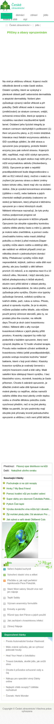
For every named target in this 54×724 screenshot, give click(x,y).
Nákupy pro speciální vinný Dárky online (23, 680)
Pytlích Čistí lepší (15, 504)
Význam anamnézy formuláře (22, 603)
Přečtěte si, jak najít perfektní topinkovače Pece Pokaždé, (22, 581)
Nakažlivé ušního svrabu (24, 470)
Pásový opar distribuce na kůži (32, 466)
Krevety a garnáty (16, 609)
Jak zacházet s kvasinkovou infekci (25, 620)
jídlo (45, 15)
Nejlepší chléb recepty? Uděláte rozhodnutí (22, 688)
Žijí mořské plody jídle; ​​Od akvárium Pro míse (29, 514)
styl (25, 19)
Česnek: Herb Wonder (17, 696)
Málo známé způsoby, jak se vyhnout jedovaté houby (24, 648)
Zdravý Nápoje (14, 626)
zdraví (33, 15)
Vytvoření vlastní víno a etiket (22, 574)
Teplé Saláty (13, 597)
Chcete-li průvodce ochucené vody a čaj (24, 671)
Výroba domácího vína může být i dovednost (29, 509)
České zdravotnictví (19, 25)
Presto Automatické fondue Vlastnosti (25, 641)
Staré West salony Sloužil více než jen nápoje (25, 590)
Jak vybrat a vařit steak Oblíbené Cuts (25, 519)
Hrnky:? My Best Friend (18, 488)
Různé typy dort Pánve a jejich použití (26, 615)
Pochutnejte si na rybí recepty (21, 483)
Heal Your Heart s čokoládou (20, 655)
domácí (20, 15)
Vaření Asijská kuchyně (19, 569)
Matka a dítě (10, 19)
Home (6, 15)
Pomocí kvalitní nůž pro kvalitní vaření (25, 493)
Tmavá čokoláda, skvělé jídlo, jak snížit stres (26, 662)
